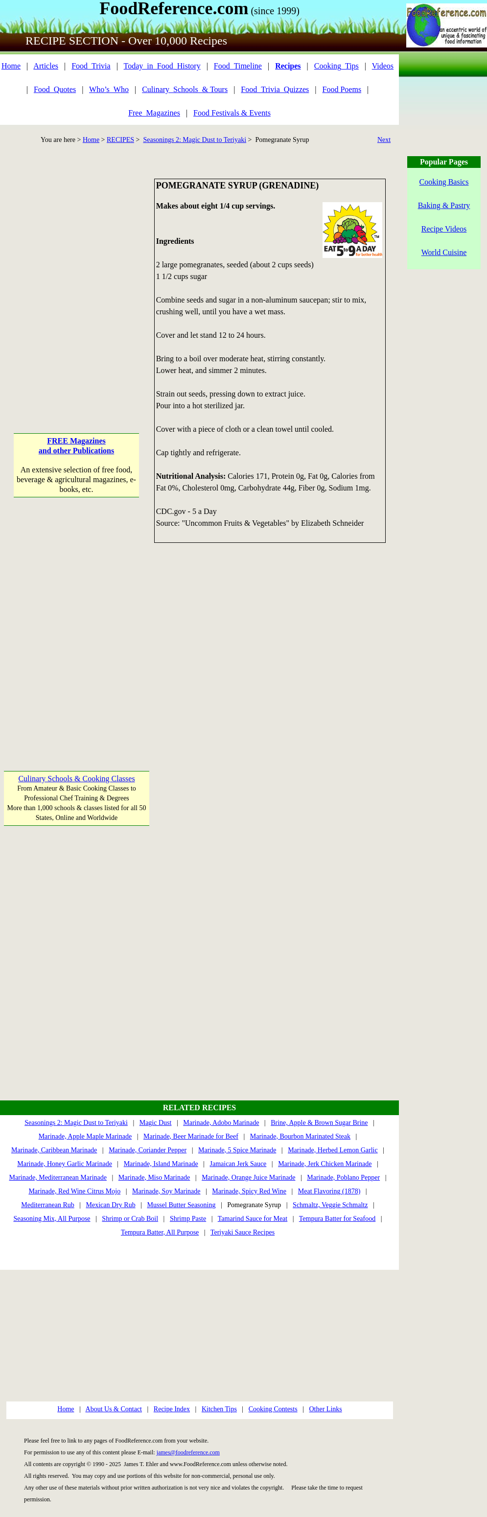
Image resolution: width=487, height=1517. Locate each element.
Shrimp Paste (188, 1218)
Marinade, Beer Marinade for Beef (190, 1136)
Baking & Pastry (444, 205)
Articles (45, 66)
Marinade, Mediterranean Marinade (58, 1177)
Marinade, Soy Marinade (166, 1191)
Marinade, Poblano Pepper (343, 1177)
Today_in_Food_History (162, 66)
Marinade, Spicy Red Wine (249, 1191)
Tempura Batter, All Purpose (160, 1232)
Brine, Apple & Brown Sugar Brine (319, 1122)
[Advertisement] (105, 284)
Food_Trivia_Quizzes (275, 89)
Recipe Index (172, 1409)
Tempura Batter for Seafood (337, 1218)
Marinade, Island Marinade (161, 1163)
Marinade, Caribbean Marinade (54, 1150)
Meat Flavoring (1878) (329, 1191)
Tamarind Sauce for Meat (252, 1218)
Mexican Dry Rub (111, 1205)
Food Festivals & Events (232, 113)
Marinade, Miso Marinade (154, 1177)
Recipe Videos (444, 229)
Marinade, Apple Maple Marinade (85, 1136)
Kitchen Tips (219, 1409)
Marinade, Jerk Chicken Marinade (324, 1163)
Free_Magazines (154, 113)
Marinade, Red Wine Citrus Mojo (74, 1191)
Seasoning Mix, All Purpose (51, 1218)
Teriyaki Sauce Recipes (242, 1232)
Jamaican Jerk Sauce (237, 1163)
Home (11, 66)
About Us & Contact (114, 1409)
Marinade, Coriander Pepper (147, 1150)
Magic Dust (155, 1122)
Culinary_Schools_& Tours (185, 89)
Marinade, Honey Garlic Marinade (64, 1163)
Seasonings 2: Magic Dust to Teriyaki (194, 139)
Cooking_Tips (336, 66)
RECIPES (120, 139)
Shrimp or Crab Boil (130, 1218)
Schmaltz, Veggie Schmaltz (330, 1205)
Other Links (325, 1409)
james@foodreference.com (188, 1452)
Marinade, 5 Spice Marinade (237, 1150)
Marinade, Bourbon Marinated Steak (300, 1136)
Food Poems (342, 89)
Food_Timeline (238, 66)
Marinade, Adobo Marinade (221, 1122)
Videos (383, 66)
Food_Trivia (90, 66)
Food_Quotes (55, 89)
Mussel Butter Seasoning (181, 1205)
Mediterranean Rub (47, 1205)
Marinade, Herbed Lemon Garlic (332, 1150)
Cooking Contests (273, 1409)
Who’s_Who (109, 89)
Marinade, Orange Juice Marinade (248, 1177)
